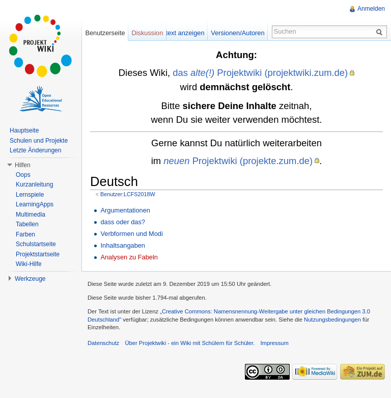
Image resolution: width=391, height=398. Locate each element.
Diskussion (147, 33)
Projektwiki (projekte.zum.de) (238, 160)
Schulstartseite (36, 244)
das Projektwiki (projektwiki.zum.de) (260, 72)
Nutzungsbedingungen (332, 319)
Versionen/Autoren (237, 33)
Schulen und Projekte (39, 140)
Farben (25, 234)
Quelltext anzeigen (178, 33)
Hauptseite (24, 130)
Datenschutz (103, 343)
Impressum (274, 343)
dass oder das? (122, 222)
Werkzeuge (30, 278)
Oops (23, 174)
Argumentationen (125, 210)
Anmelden (371, 8)
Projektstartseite (38, 254)
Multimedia (30, 214)
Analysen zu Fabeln (128, 257)
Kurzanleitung (34, 184)
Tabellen (27, 224)
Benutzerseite (105, 33)
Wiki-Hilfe (29, 264)
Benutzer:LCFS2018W (127, 194)
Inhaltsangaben (122, 245)
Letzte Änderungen (35, 150)
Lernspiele (30, 194)
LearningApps (34, 204)
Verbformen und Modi (131, 233)
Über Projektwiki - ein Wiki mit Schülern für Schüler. (190, 343)
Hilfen (23, 165)
